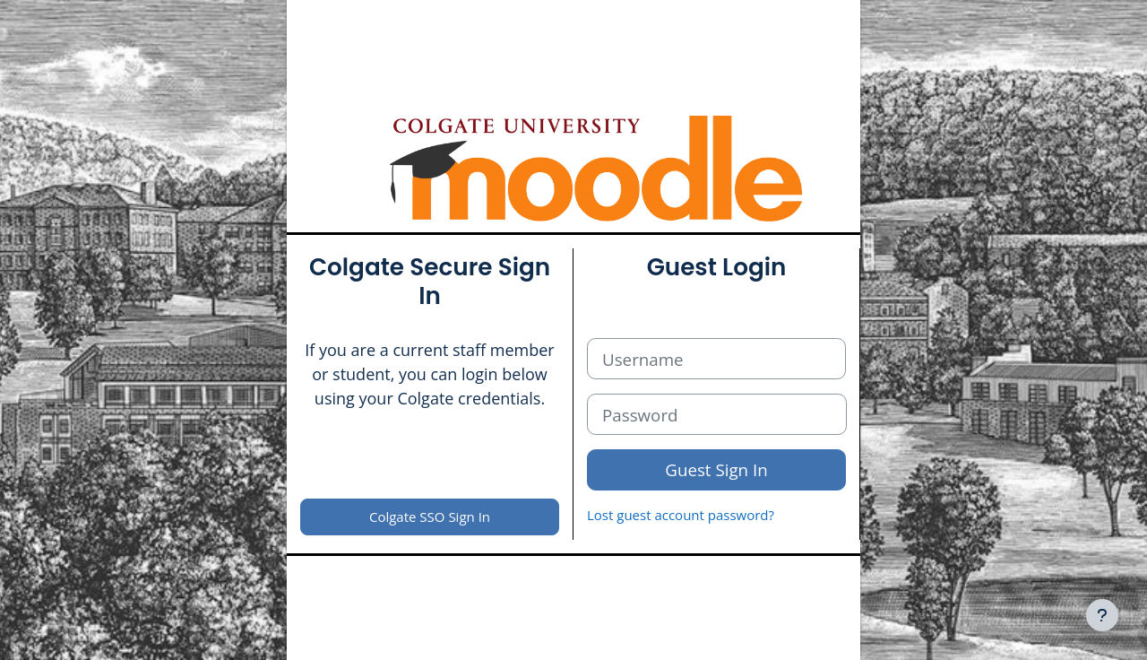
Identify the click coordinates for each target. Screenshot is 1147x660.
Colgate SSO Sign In (429, 516)
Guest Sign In (716, 469)
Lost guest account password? (680, 515)
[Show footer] (1102, 615)
